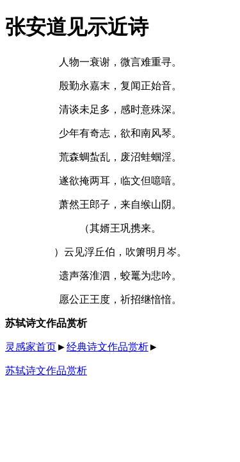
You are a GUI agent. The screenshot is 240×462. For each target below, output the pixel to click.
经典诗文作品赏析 (107, 346)
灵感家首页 (30, 346)
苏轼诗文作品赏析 (46, 370)
